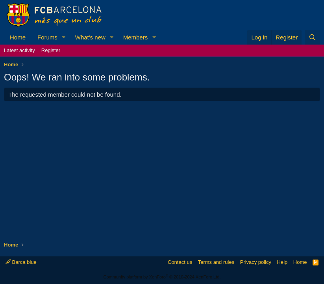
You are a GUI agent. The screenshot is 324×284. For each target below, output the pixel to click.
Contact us (180, 262)
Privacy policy (255, 262)
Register (50, 50)
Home (18, 37)
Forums (47, 37)
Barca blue (21, 262)
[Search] (312, 37)
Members (135, 37)
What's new (90, 37)
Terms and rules (216, 262)
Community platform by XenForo (162, 277)
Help (282, 262)
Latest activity (19, 50)
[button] (63, 37)
